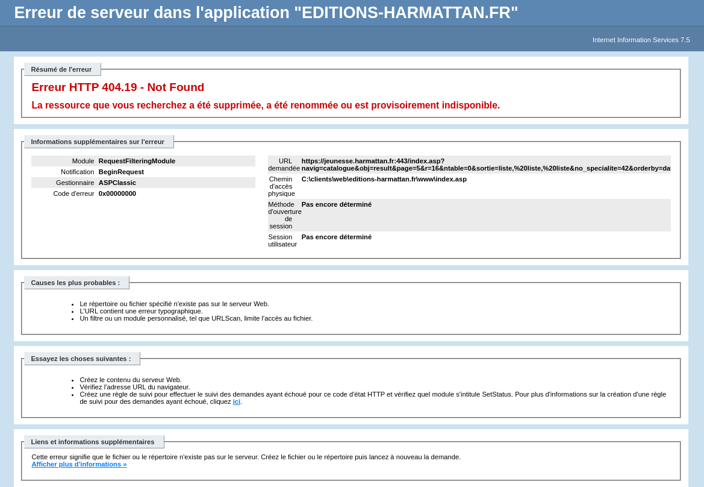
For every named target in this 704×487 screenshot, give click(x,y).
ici (236, 401)
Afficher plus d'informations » (78, 464)
